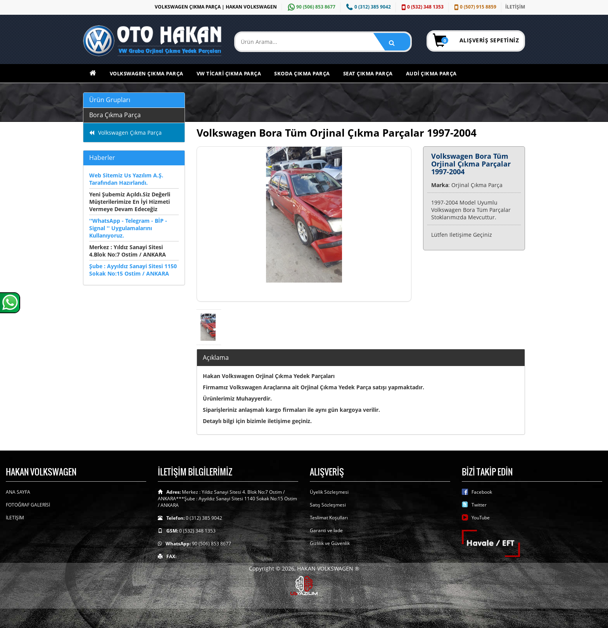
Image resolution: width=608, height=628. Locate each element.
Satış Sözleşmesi (328, 504)
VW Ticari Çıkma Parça (229, 73)
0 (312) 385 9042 (367, 6)
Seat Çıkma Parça (368, 73)
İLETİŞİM (515, 6)
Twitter (479, 504)
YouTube (481, 517)
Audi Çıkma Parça (431, 73)
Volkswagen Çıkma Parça (146, 73)
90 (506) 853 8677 (310, 6)
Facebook (482, 492)
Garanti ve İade (326, 530)
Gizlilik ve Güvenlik (330, 543)
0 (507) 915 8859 (474, 6)
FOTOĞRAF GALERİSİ (28, 504)
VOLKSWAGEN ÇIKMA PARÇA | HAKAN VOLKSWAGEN (216, 6)
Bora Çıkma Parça (115, 115)
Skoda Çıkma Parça (302, 73)
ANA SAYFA (18, 492)
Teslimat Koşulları (329, 517)
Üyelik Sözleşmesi (329, 492)
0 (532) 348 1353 (422, 6)
